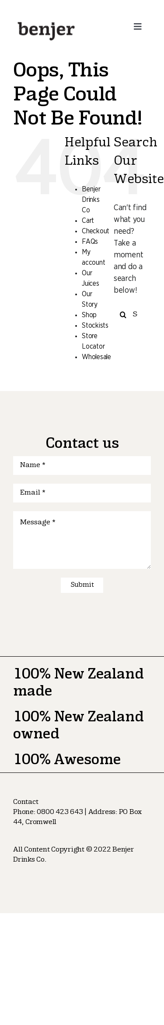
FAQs (90, 241)
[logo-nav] (46, 21)
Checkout (95, 231)
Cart (88, 220)
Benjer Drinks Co (91, 200)
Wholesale (96, 356)
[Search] (123, 314)
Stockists (95, 325)
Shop (89, 315)
